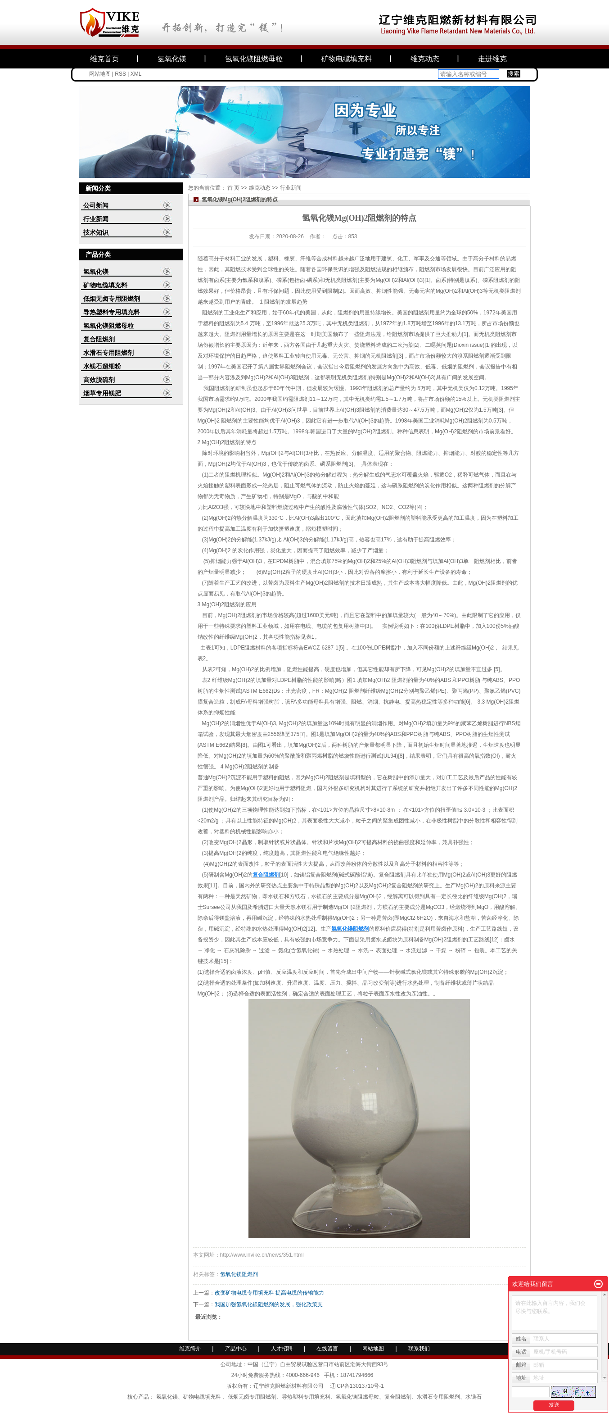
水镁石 (473, 1397)
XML (136, 74)
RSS (120, 74)
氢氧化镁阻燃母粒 (254, 59)
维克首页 (104, 59)
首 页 (233, 188)
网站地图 (100, 74)
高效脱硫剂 (99, 379)
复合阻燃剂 (99, 339)
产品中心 (236, 1348)
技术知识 (95, 232)
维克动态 (425, 59)
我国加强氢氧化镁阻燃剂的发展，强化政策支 (269, 1304)
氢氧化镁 (172, 59)
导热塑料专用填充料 (111, 312)
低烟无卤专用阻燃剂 (111, 298)
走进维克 (492, 59)
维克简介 (190, 1348)
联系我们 (419, 1348)
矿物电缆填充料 (346, 59)
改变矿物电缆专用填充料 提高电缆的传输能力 (269, 1293)
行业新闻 (95, 219)
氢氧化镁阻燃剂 (239, 1274)
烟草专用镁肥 (102, 393)
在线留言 (327, 1348)
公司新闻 (95, 205)
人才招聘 (282, 1348)
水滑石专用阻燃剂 (108, 352)
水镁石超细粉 (102, 366)
